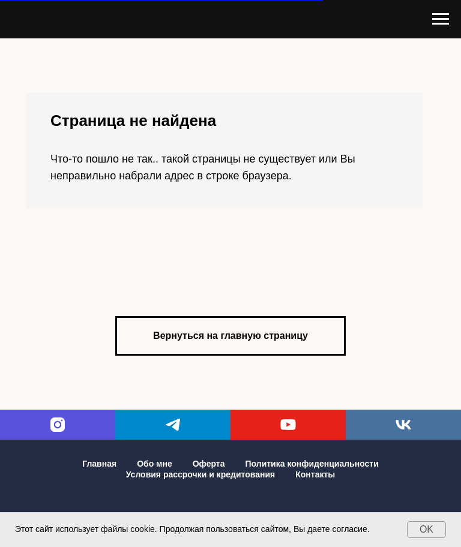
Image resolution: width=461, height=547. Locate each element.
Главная (99, 463)
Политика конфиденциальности (311, 463)
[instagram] (57, 425)
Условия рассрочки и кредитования (200, 474)
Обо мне (154, 463)
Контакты (315, 474)
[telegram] (172, 425)
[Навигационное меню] (440, 19)
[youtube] (288, 425)
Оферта (209, 463)
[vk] (403, 425)
